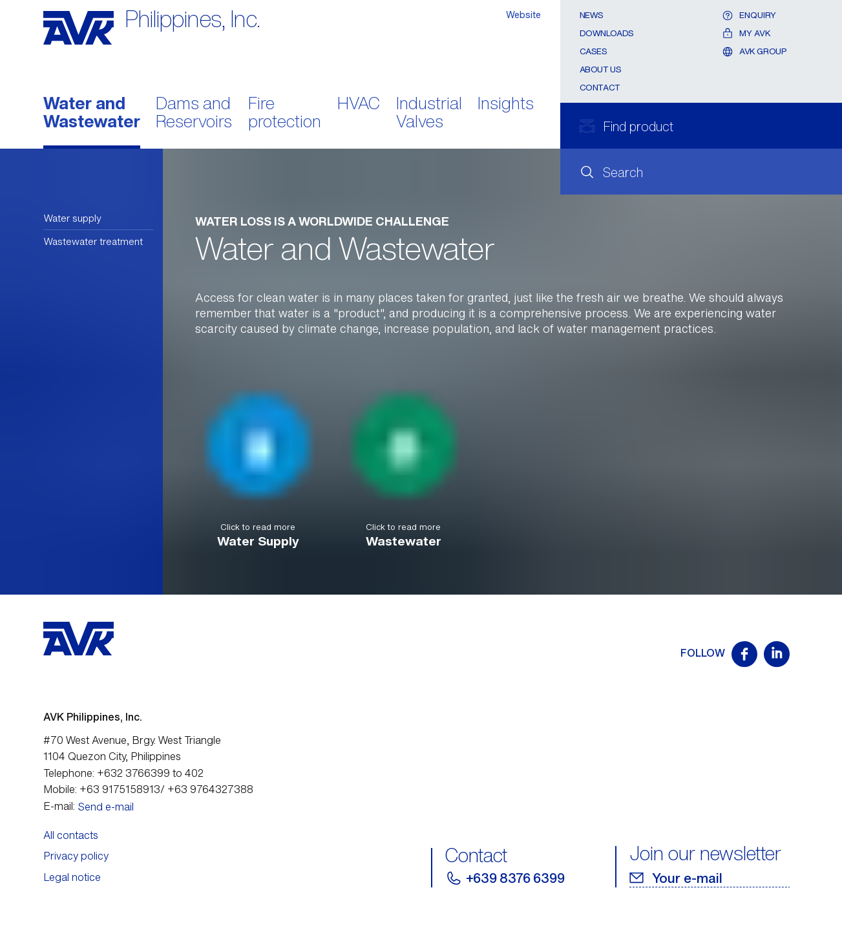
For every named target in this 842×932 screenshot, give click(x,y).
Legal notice (72, 877)
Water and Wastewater (91, 114)
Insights (506, 104)
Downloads (607, 33)
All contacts (70, 835)
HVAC (358, 104)
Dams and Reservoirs (194, 114)
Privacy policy (76, 855)
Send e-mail (106, 806)
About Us (601, 69)
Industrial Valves (429, 114)
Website (523, 14)
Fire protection (284, 114)
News (592, 15)
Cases (593, 51)
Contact (600, 87)
